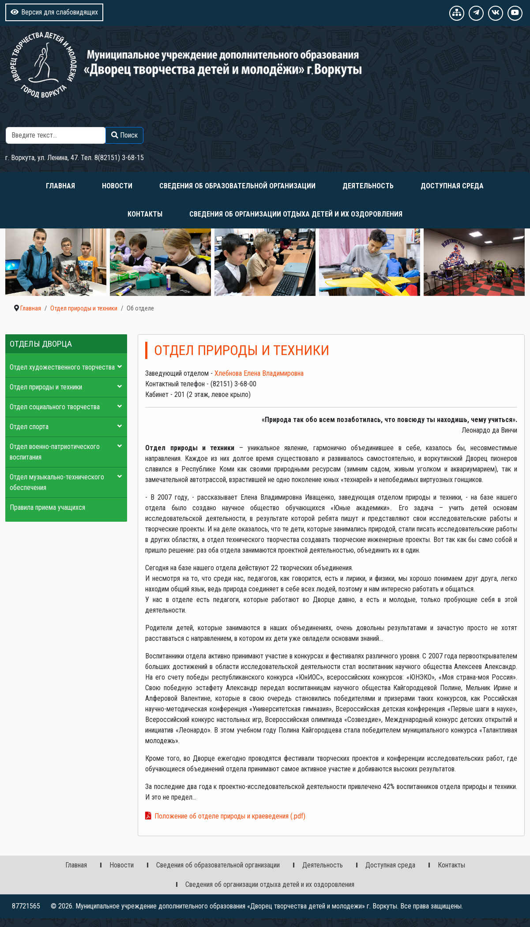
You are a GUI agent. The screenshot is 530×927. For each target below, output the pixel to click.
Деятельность (368, 186)
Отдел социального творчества (55, 407)
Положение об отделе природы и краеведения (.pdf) (229, 816)
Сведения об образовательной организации (237, 186)
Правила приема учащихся (47, 507)
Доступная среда (452, 186)
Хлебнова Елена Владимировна (259, 373)
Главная (60, 186)
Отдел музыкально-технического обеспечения (57, 482)
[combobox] (56, 135)
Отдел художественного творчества (62, 367)
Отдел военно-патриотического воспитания (55, 451)
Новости (117, 186)
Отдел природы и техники (46, 387)
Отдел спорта (29, 426)
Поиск (134, 121)
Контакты (145, 214)
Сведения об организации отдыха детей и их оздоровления (295, 214)
